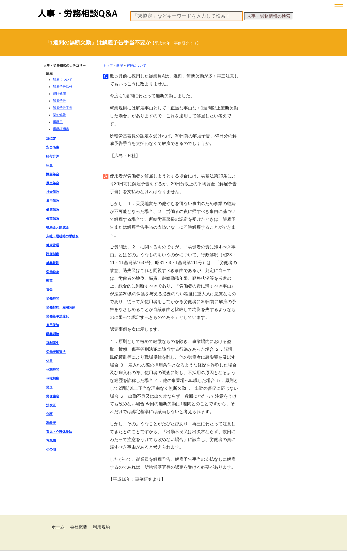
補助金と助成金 (57, 227)
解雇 (119, 65)
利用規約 (101, 527)
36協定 (51, 139)
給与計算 (52, 156)
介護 (49, 414)
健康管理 (52, 245)
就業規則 (52, 263)
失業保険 (52, 218)
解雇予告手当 (62, 108)
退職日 (58, 122)
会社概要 (78, 527)
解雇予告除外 (62, 87)
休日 (49, 361)
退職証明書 (61, 129)
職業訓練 (52, 334)
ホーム (58, 527)
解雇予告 (59, 101)
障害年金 (52, 174)
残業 (49, 281)
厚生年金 (52, 183)
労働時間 (52, 298)
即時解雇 (59, 94)
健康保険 (52, 210)
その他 (51, 449)
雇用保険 (52, 201)
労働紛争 (52, 272)
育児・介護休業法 (59, 432)
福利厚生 (52, 343)
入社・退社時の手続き (62, 236)
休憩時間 (52, 369)
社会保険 (52, 192)
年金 (49, 165)
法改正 (51, 405)
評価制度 (52, 254)
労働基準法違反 (57, 316)
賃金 (49, 289)
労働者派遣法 (56, 352)
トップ (108, 65)
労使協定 (52, 396)
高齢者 (51, 423)
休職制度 (52, 378)
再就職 (51, 441)
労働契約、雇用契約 (60, 307)
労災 (49, 387)
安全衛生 (52, 147)
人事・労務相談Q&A (77, 13)
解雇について (136, 65)
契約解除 (59, 115)
